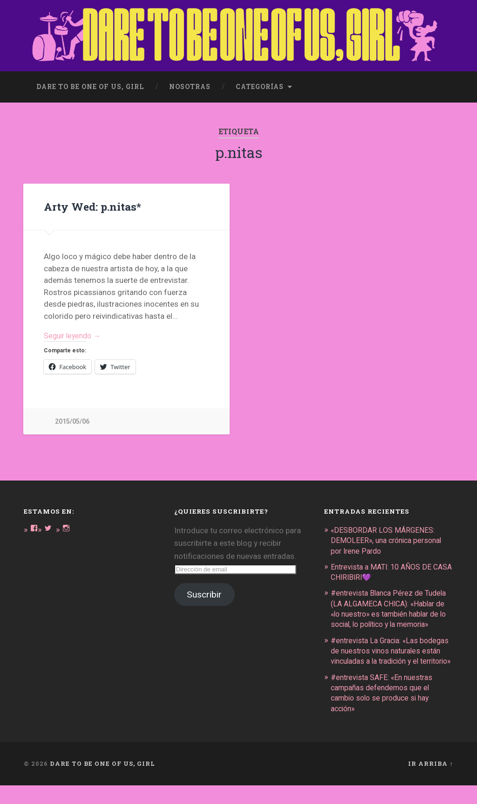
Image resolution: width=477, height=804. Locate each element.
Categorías (260, 83)
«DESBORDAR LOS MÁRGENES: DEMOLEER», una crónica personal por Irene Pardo (390, 539)
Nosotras (190, 83)
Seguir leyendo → (75, 333)
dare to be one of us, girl (90, 83)
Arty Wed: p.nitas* (91, 203)
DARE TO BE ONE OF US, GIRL (102, 782)
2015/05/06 (72, 420)
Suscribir (204, 593)
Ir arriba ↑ (430, 782)
